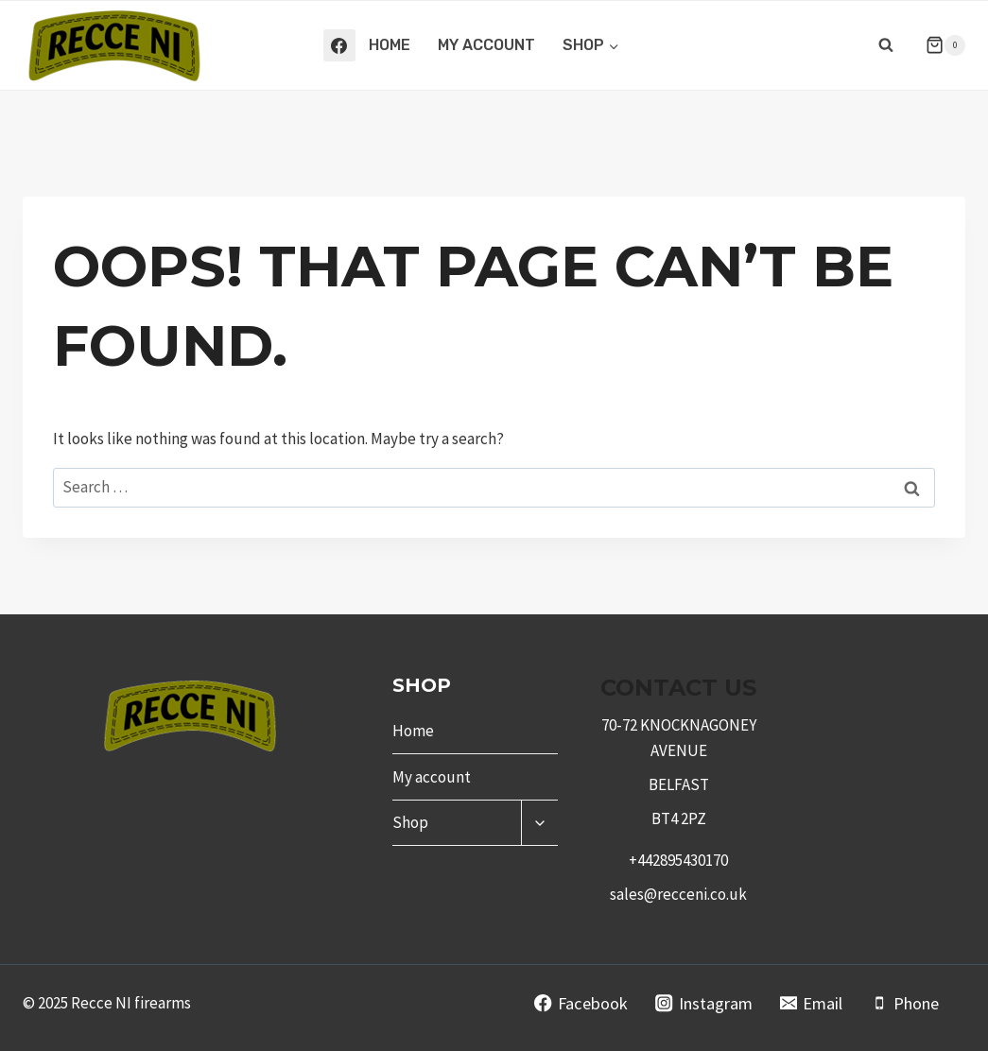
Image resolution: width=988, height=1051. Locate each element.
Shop (410, 822)
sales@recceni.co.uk (678, 894)
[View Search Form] (886, 45)
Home (389, 45)
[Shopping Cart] (937, 45)
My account (486, 45)
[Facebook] (339, 45)
